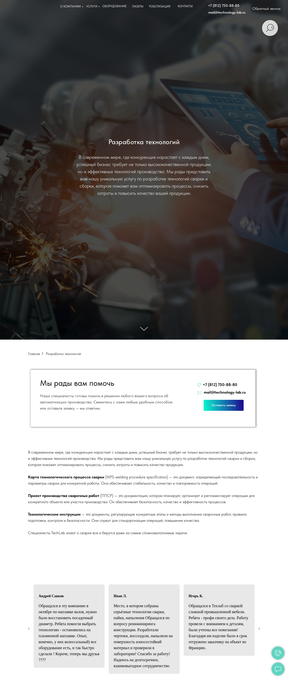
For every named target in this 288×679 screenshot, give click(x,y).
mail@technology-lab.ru (226, 12)
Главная (34, 354)
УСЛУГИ (91, 6)
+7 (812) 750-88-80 (223, 5)
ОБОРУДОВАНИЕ (114, 6)
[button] (267, 8)
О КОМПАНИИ (70, 6)
